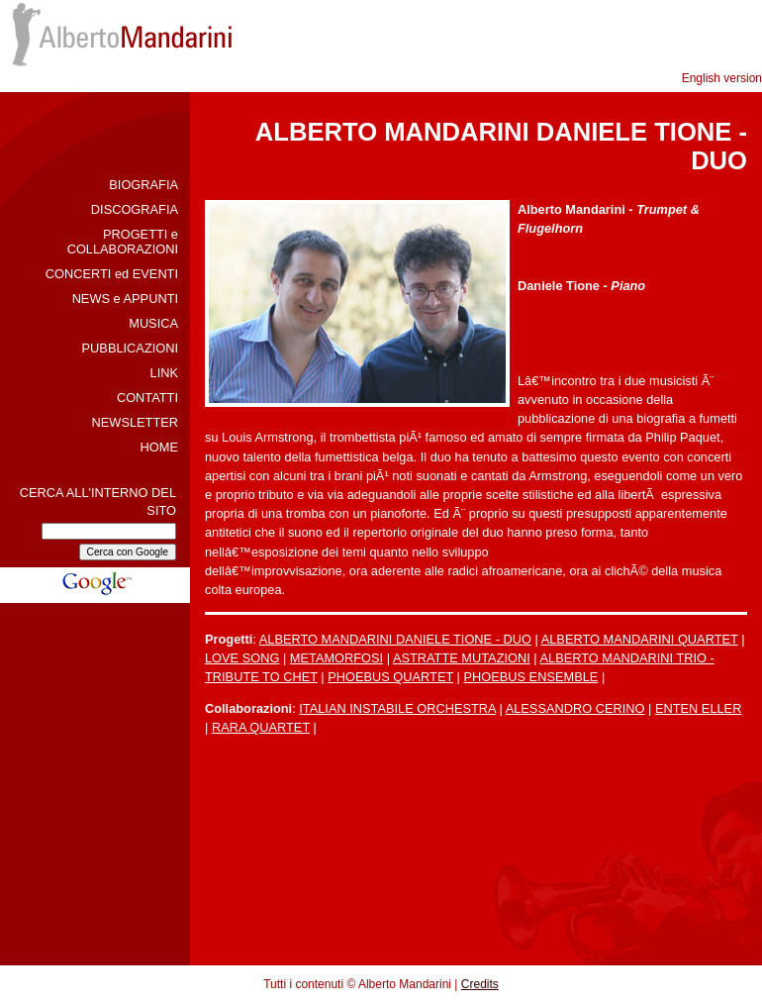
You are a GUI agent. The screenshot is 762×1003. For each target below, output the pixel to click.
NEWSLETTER (135, 422)
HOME (159, 447)
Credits (480, 984)
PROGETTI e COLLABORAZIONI (122, 241)
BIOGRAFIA (143, 184)
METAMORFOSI (336, 658)
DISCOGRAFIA (134, 209)
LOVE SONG (242, 658)
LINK (164, 372)
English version (722, 78)
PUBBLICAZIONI (130, 348)
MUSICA (153, 323)
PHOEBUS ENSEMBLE (530, 676)
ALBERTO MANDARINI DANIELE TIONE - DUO (395, 639)
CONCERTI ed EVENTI (112, 273)
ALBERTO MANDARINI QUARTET (639, 639)
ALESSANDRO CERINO (575, 708)
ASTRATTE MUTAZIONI (461, 658)
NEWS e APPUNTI (125, 298)
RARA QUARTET (261, 727)
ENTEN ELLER (698, 708)
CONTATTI (147, 397)
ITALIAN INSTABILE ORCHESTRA (397, 708)
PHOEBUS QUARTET (390, 676)
